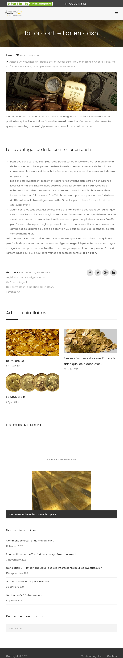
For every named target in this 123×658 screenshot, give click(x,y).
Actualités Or (30, 61)
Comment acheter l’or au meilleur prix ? (32, 514)
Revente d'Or (67, 66)
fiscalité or (43, 272)
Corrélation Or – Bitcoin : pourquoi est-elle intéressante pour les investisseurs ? (54, 567)
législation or (37, 277)
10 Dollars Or (15, 361)
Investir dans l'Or (66, 61)
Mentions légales (91, 656)
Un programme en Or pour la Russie (27, 581)
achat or (30, 272)
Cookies (112, 656)
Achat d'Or (15, 61)
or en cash (46, 287)
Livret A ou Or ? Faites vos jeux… (25, 595)
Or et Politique (102, 61)
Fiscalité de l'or (47, 61)
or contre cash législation (22, 287)
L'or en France (85, 61)
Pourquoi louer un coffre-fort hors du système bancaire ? (41, 554)
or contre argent (16, 282)
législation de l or (17, 277)
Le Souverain (15, 397)
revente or (13, 292)
